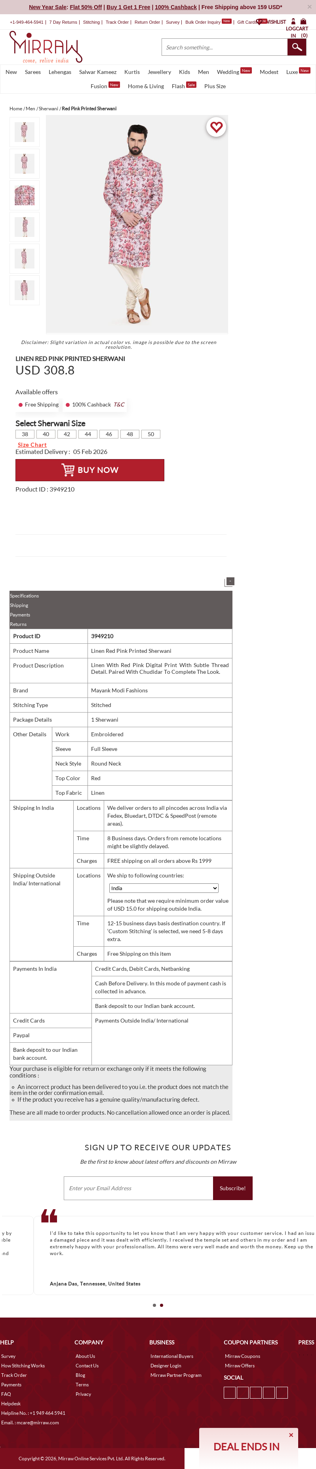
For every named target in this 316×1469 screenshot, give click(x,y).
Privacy (83, 1394)
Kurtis (132, 71)
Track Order (117, 22)
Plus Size (215, 86)
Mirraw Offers (240, 1366)
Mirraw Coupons (242, 1356)
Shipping (19, 605)
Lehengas (60, 71)
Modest (269, 71)
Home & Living (146, 86)
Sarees (33, 71)
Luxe (298, 71)
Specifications (24, 596)
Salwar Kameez (97, 71)
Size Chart (32, 444)
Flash (184, 85)
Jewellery (159, 71)
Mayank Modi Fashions (119, 690)
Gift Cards (252, 22)
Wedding (234, 71)
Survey (172, 22)
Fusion (105, 85)
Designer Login (165, 1366)
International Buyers (171, 1356)
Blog (80, 1375)
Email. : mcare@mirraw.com (30, 1423)
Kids (184, 71)
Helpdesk (11, 1404)
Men (203, 71)
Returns (18, 624)
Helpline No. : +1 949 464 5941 (33, 1413)
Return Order (147, 22)
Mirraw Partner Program (176, 1375)
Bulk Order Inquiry (203, 22)
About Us (85, 1356)
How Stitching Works (23, 1366)
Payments (20, 615)
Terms (82, 1385)
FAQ (6, 1394)
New (11, 71)
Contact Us (87, 1366)
